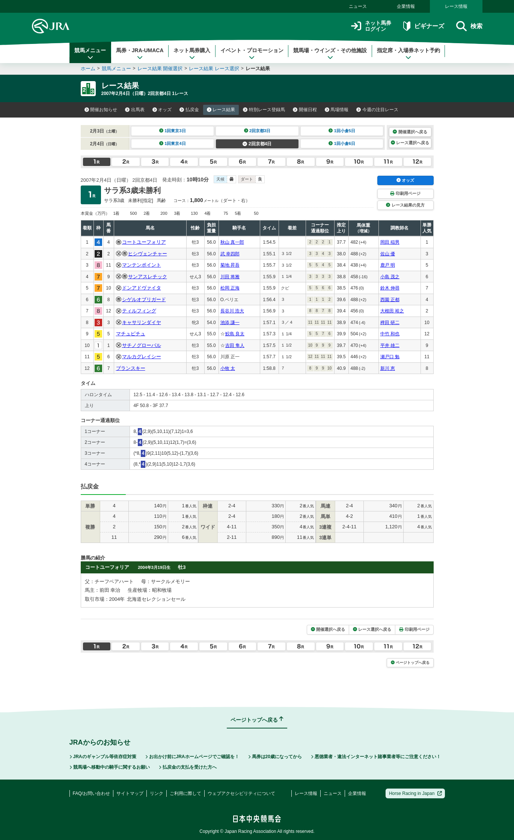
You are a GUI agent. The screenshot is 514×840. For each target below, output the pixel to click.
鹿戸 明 (387, 265)
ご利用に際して (185, 793)
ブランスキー (130, 368)
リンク (156, 793)
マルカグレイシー (141, 356)
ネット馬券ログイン (371, 26)
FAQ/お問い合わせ (91, 793)
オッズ (162, 109)
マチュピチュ (130, 333)
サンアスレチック (147, 276)
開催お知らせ (101, 109)
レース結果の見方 (405, 205)
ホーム (88, 68)
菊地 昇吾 (230, 265)
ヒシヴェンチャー (147, 253)
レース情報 (456, 6)
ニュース (358, 6)
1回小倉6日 (342, 143)
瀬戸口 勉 (389, 356)
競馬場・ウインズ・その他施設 (330, 53)
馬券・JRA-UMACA (140, 53)
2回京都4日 (257, 143)
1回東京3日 (172, 130)
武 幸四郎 (230, 253)
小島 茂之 (389, 276)
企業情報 (406, 6)
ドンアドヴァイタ (141, 288)
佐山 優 (387, 253)
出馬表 (135, 109)
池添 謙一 (230, 322)
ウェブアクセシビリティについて (241, 793)
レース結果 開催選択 (160, 68)
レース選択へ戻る (410, 142)
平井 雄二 (389, 345)
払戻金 (189, 109)
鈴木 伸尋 (389, 288)
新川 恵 (387, 368)
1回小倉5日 (342, 130)
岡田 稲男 (389, 242)
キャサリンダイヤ (141, 322)
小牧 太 (227, 368)
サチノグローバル (141, 345)
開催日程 (305, 109)
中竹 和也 (389, 333)
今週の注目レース (377, 109)
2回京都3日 (257, 130)
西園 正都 (389, 299)
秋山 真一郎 (232, 242)
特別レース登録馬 (264, 109)
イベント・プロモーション (251, 53)
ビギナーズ (423, 26)
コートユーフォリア (144, 242)
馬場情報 (337, 109)
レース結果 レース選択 (214, 68)
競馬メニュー (90, 53)
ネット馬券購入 (191, 53)
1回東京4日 (172, 143)
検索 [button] (469, 26)
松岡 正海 (230, 288)
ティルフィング (139, 311)
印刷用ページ (405, 193)
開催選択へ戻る (410, 132)
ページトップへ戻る (410, 663)
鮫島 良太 (234, 333)
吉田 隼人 (234, 345)
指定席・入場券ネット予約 (408, 53)
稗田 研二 (389, 322)
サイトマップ (129, 793)
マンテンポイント (141, 265)
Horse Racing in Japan (415, 793)
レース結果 (221, 109)
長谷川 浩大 (232, 311)
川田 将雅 (230, 276)
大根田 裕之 (392, 311)
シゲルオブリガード (144, 299)
